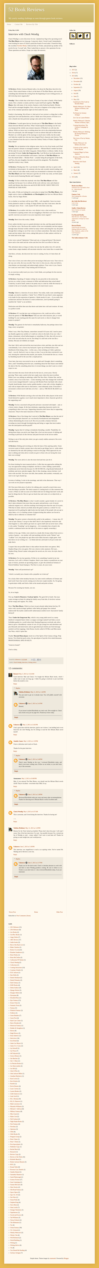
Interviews (25, 662)
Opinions (13, 1129)
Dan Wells (13, 975)
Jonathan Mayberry (16, 1076)
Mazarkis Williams (15, 1106)
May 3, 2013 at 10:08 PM (29, 778)
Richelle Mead (14, 1159)
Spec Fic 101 (14, 1195)
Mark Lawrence (15, 1104)
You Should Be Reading (17, 1250)
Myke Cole (13, 1116)
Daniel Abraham (15, 977)
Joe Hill (12, 1068)
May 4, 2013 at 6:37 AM (30, 811)
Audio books (14, 942)
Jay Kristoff (13, 1048)
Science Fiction (14, 1179)
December (77, 78)
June (75, 96)
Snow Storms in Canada (78, 210)
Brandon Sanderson (16, 952)
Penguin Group (14, 1136)
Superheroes (14, 1212)
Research (13, 1152)
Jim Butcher (13, 1058)
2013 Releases (14, 927)
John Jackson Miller (16, 1073)
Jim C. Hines (14, 1061)
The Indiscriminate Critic (80, 238)
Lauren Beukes (14, 1091)
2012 (73, 177)
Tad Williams (14, 1217)
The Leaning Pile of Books (79, 196)
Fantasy (12, 1008)
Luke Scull (13, 1096)
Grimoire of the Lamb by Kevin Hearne (80, 148)
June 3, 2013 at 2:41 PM (35, 703)
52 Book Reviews (26, 9)
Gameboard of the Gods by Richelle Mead (81, 103)
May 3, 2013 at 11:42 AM (26, 674)
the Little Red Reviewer (79, 201)
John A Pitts (13, 1071)
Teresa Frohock (14, 1220)
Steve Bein (13, 1205)
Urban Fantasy (14, 1227)
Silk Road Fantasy (15, 1190)
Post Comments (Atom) (24, 915)
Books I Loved (14, 950)
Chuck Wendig (17, 662)
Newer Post (12, 912)
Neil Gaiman (14, 1119)
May (75, 99)
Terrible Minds (22, 46)
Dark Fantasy (14, 983)
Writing (12, 1243)
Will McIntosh (14, 1238)
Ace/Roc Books (15, 934)
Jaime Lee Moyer (15, 1043)
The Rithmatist (14, 1222)
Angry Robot (14, 937)
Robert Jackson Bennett (17, 1162)
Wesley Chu (13, 1235)
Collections (13, 965)
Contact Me (19, 24)
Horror (12, 1031)
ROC (11, 1164)
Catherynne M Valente (17, 960)
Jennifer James (18, 741)
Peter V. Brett (14, 1142)
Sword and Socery (15, 1215)
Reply (15, 684)
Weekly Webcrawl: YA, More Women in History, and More (82, 108)
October (76, 84)
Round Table (14, 1167)
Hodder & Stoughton (16, 1028)
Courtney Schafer (15, 970)
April (75, 167)
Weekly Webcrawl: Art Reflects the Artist (80, 144)
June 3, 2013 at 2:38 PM (35, 794)
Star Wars (13, 1197)
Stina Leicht (13, 1207)
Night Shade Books (16, 1121)
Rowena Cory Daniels (16, 1169)
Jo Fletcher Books (15, 1063)
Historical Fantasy (15, 1025)
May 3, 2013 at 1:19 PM (31, 741)
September (77, 87)
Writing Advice (32, 662)
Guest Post (13, 1018)
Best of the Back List (16, 945)
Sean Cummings (15, 1182)
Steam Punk (13, 1200)
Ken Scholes (14, 1081)
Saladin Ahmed (14, 1172)
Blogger (66, 1258)
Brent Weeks (14, 955)
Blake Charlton (14, 947)
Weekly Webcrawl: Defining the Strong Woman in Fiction (81, 133)
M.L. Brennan (14, 1099)
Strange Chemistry (15, 1210)
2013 (73, 76)
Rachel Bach (14, 1149)
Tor (11, 1225)
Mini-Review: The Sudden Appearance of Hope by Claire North (80, 218)
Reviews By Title (32, 24)
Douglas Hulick (15, 993)
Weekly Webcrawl (15, 1232)
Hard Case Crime (15, 1020)
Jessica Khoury (14, 1056)
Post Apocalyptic (15, 1144)
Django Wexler (14, 990)
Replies (18, 688)
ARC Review (14, 940)
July (75, 93)
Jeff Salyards (14, 1053)
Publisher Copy (14, 1147)
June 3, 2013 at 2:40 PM (35, 759)
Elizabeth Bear (14, 998)
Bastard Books (76, 225)
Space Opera (14, 1192)
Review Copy (14, 1154)
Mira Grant (13, 1114)
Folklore (12, 1013)
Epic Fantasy (14, 1000)
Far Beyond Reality (78, 215)
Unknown (22, 703)
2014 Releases (14, 929)
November (77, 81)
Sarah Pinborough (15, 1177)
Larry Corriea (14, 1089)
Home (9, 24)
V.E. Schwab (14, 1230)
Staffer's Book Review (79, 208)
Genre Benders (14, 1015)
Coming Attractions (16, 967)
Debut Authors (14, 988)
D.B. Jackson (14, 972)
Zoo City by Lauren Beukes (81, 118)
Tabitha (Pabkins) (24, 692)
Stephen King (14, 1202)
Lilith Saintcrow (15, 1094)
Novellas (13, 1126)
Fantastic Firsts (14, 1005)
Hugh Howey (14, 1033)
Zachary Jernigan (15, 1253)
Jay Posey (13, 1051)
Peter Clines (13, 1139)
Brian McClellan (15, 957)
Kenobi (12, 1083)
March (76, 170)
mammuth (53, 1258)
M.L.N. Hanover (15, 1101)
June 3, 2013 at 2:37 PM (35, 863)
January (76, 173)
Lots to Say (75, 203)
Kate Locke (13, 1078)
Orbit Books (14, 1134)
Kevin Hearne (14, 1086)
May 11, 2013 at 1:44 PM (38, 692)
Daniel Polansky (15, 980)
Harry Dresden (14, 1023)
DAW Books (14, 985)
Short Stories (14, 1187)
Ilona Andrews (14, 1035)
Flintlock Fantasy (15, 1010)
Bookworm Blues (77, 186)
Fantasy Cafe (76, 194)
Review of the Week (16, 1157)
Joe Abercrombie (15, 1066)
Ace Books (13, 932)
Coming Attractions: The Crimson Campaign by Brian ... (80, 127)
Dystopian (13, 995)
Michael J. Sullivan (16, 1109)
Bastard (15, 674)
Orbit (11, 1132)
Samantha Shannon (16, 1174)
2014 (73, 73)
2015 (73, 70)
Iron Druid (13, 1041)
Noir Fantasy (14, 1124)
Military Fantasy (15, 1111)
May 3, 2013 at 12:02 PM (30, 725)
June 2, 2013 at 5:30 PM (27, 846)
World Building (14, 1240)
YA (11, 1248)
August (76, 90)
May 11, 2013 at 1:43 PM (32, 828)
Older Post (59, 912)
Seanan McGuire (15, 1184)
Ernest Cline (14, 1003)
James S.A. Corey (15, 1046)
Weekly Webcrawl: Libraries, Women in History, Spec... (81, 121)
